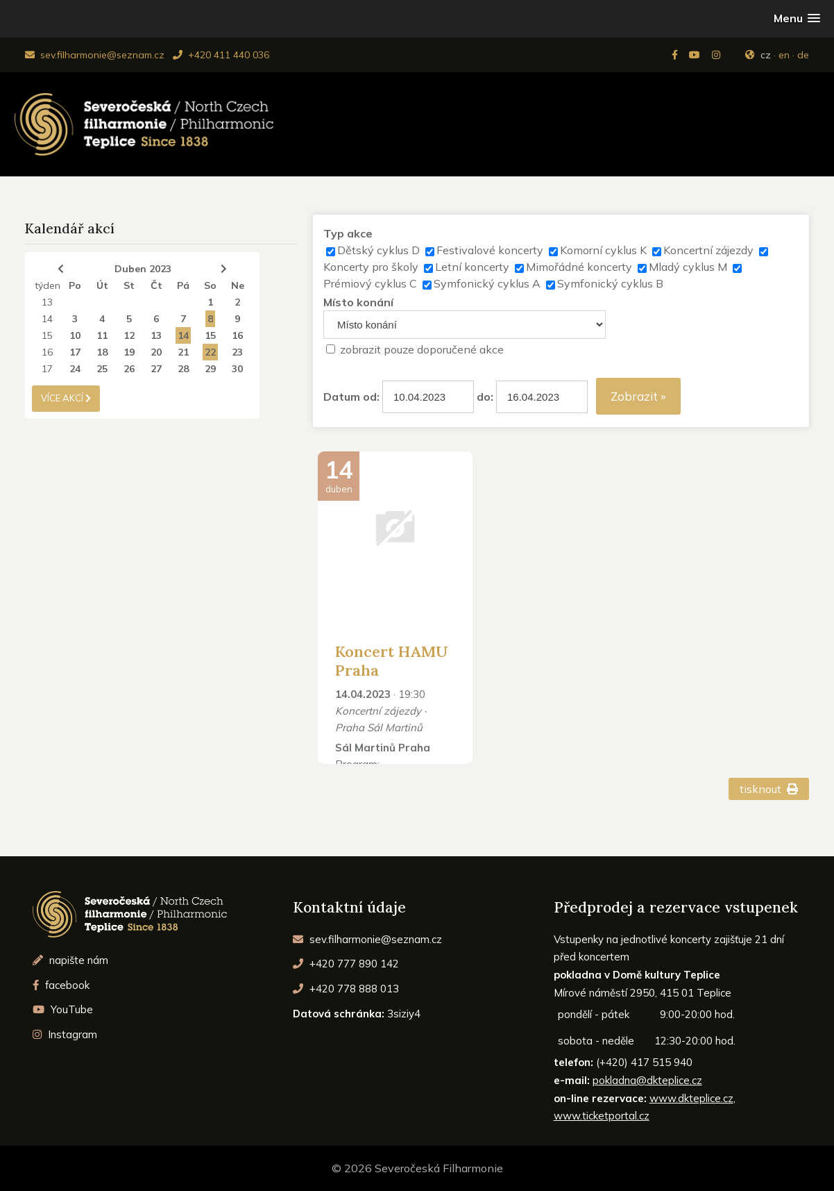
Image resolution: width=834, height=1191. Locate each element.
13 (47, 302)
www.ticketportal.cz (601, 1115)
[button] (797, 18)
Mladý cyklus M (688, 267)
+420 (346, 963)
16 (237, 335)
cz (765, 55)
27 (156, 369)
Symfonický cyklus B (610, 283)
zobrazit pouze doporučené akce (422, 349)
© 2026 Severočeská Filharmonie (417, 1168)
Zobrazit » (638, 396)
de (803, 55)
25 (102, 369)
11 (102, 335)
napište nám (70, 960)
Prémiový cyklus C (370, 283)
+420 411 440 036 (221, 55)
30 (237, 369)
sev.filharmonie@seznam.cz (94, 55)
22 (210, 352)
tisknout (769, 789)
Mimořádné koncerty (579, 267)
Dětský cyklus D (378, 250)
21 (183, 352)
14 (47, 319)
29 (210, 369)
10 (74, 335)
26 (129, 369)
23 (237, 352)
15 (47, 335)
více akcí (66, 397)
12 (129, 335)
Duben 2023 (142, 269)
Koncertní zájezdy (708, 250)
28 (183, 369)
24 (74, 369)
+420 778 (346, 988)
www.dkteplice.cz (691, 1098)
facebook (61, 985)
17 (74, 352)
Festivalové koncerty (489, 250)
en (784, 55)
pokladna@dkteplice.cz (647, 1080)
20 (156, 352)
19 (129, 352)
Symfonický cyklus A (487, 283)
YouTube (63, 1009)
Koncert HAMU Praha (391, 660)
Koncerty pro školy (370, 267)
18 (102, 352)
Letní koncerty (472, 267)
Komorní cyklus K (603, 250)
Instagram (65, 1034)
